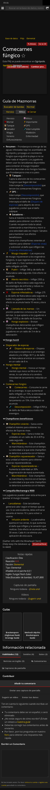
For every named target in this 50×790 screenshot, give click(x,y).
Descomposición (23, 406)
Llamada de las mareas (22, 308)
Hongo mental (13, 364)
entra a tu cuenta (31, 782)
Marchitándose (19, 443)
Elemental (31, 38)
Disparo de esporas (24, 348)
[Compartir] (47, 8)
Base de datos (11, 38)
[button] (25, 69)
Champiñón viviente (19, 423)
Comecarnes (21, 387)
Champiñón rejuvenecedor (22, 456)
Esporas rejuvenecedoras (24, 466)
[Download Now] (39, 544)
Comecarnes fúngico (16, 384)
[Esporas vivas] (38, 243)
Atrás (6, 2)
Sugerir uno (35, 598)
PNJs (22, 38)
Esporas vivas (18, 433)
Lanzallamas (15, 503)
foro (7, 734)
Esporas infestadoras (22, 292)
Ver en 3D (42, 44)
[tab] (10, 654)
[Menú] (2, 8)
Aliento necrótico (19, 279)
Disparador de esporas (17, 345)
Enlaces (33, 44)
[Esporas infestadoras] (20, 250)
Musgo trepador (19, 253)
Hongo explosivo (19, 321)
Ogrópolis (40, 61)
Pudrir (14, 269)
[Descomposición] (32, 185)
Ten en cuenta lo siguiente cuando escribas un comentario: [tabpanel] (25, 744)
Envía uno (34, 589)
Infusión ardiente (20, 519)
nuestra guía (23, 721)
